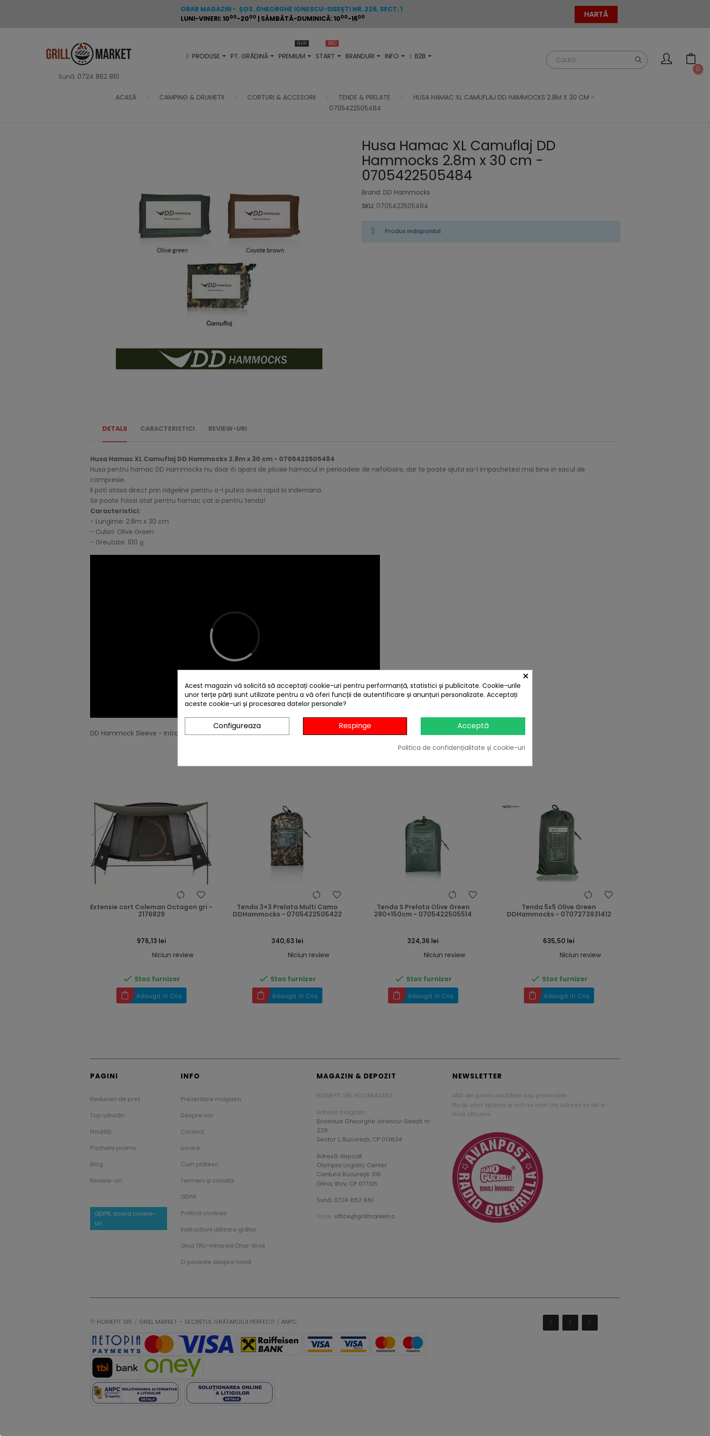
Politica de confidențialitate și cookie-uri (461, 747)
